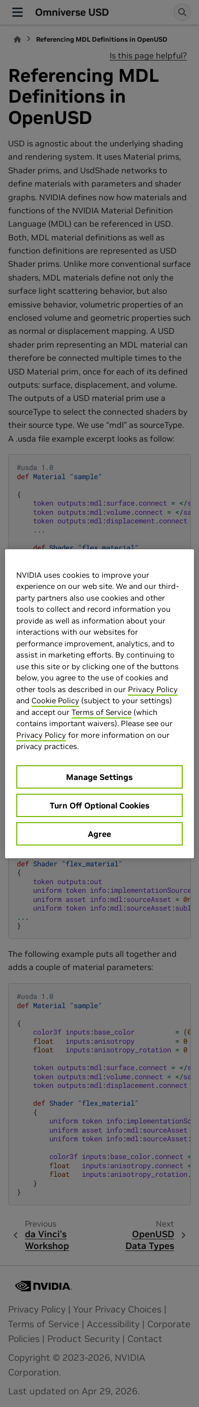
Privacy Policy (153, 689)
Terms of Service (101, 712)
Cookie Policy (55, 700)
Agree (99, 834)
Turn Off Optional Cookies (99, 805)
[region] (99, 703)
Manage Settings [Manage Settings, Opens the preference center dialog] (99, 777)
